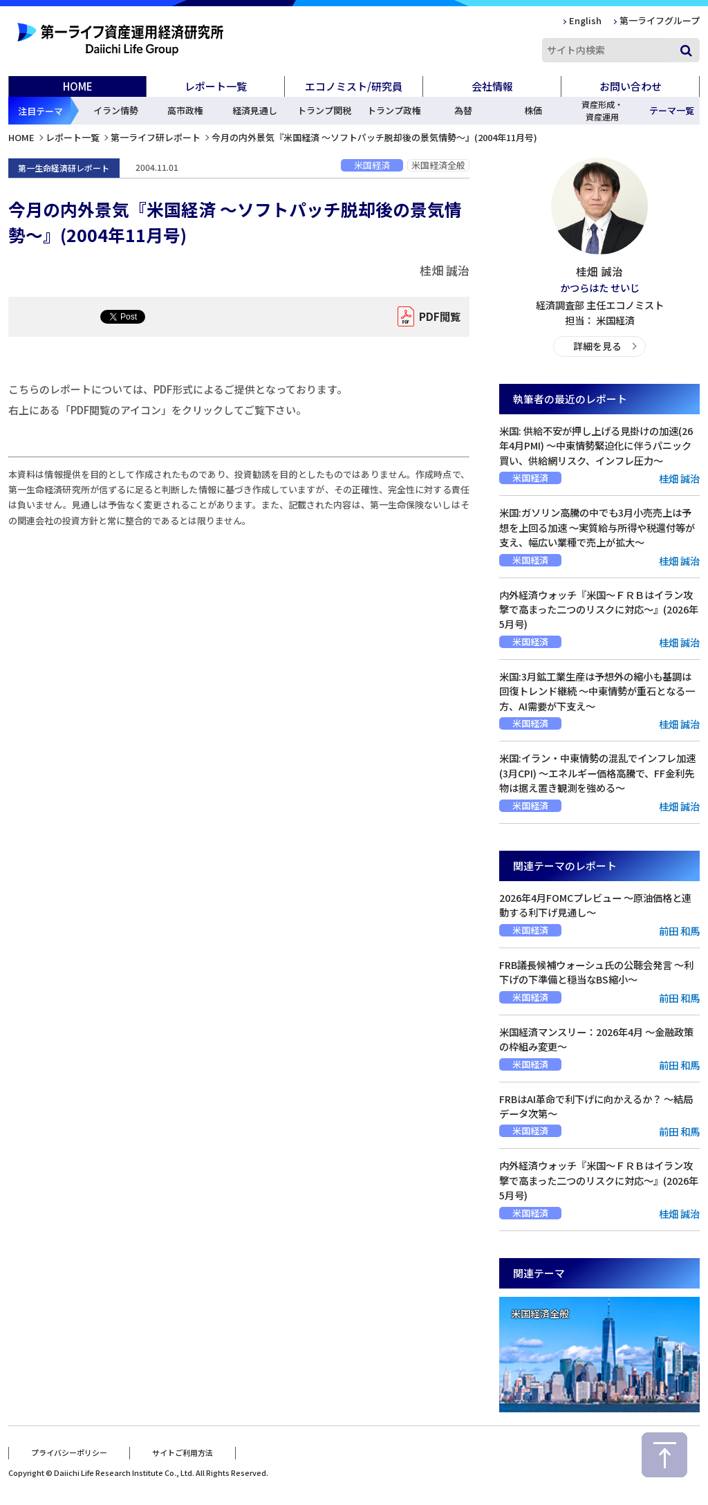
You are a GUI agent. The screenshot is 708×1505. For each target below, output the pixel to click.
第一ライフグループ (660, 20)
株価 (533, 110)
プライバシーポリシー (69, 1451)
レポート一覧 (73, 137)
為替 (463, 110)
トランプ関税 (324, 110)
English (585, 20)
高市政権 (185, 110)
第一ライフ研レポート (156, 137)
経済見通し (254, 110)
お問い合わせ (630, 86)
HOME (78, 86)
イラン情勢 (115, 110)
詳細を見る (597, 345)
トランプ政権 (394, 110)
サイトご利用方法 (182, 1451)
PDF (436, 317)
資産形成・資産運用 (602, 110)
